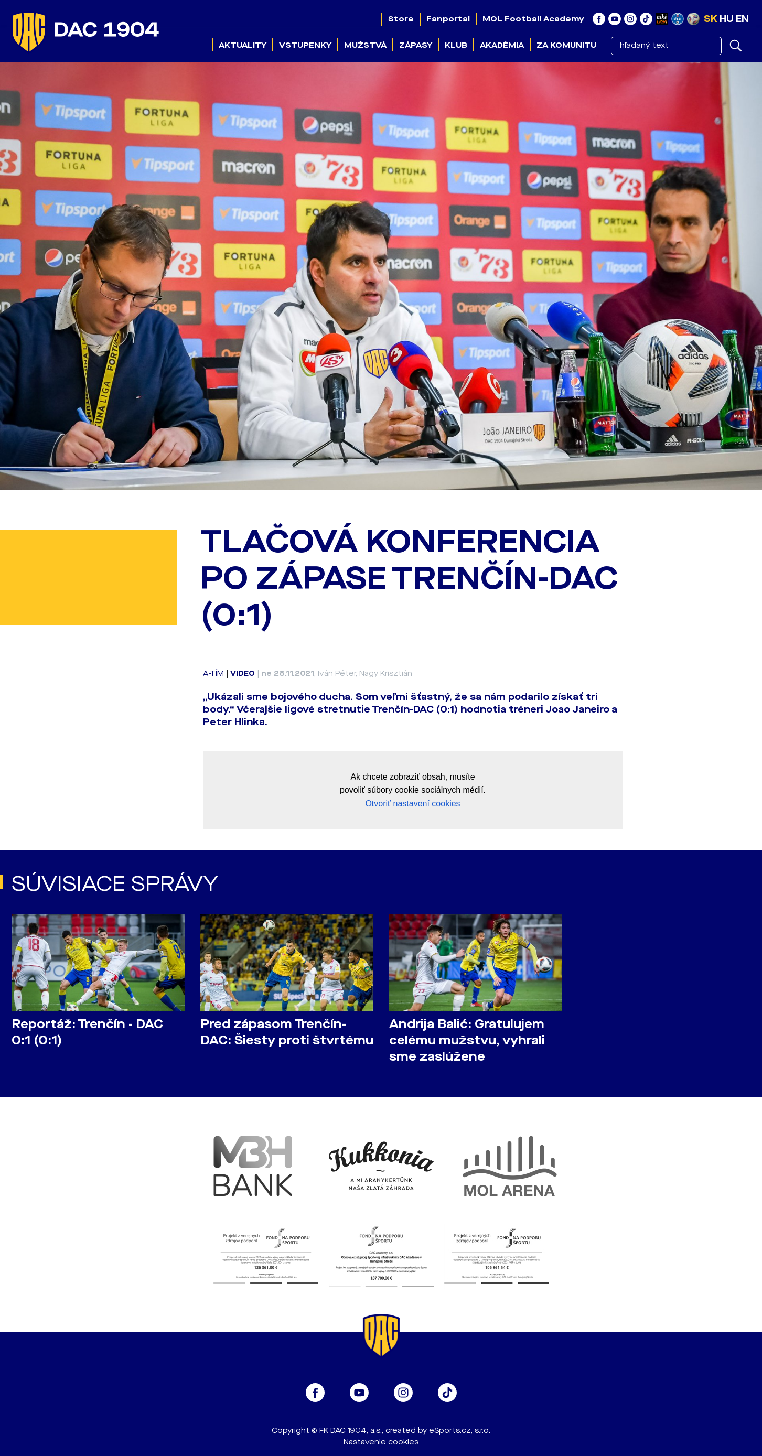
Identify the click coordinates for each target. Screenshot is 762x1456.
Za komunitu (566, 45)
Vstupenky (305, 45)
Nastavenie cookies (381, 1442)
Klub (456, 45)
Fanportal (448, 19)
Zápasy (415, 45)
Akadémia (502, 45)
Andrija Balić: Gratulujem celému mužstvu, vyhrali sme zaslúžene (467, 1040)
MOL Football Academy (533, 19)
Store (401, 19)
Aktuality (242, 45)
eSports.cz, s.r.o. (459, 1431)
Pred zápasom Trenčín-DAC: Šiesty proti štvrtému (286, 1032)
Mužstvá (365, 45)
